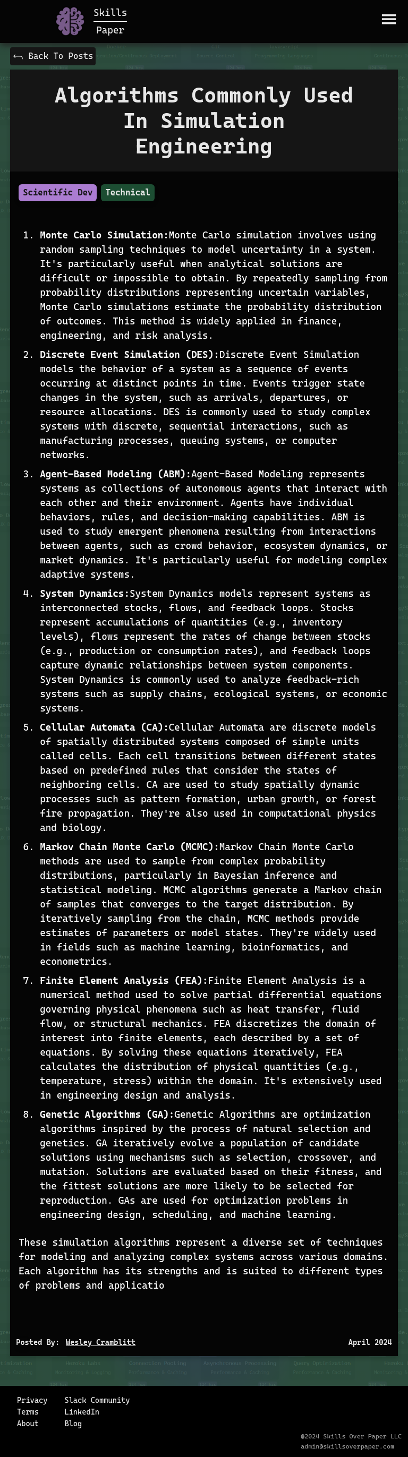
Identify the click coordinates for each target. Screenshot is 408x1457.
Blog (73, 1423)
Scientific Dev (57, 192)
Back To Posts (53, 56)
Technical (127, 192)
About (28, 1423)
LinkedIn (81, 1412)
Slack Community (97, 1400)
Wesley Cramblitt (100, 1342)
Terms (28, 1412)
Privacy (32, 1400)
